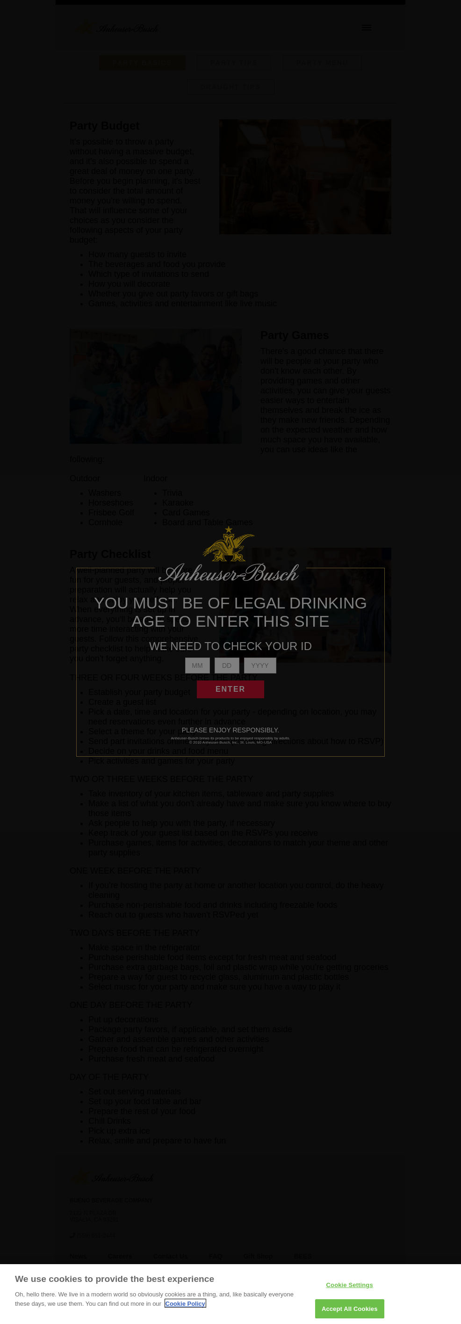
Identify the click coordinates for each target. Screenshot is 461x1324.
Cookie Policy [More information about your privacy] (185, 1311)
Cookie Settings (349, 1292)
